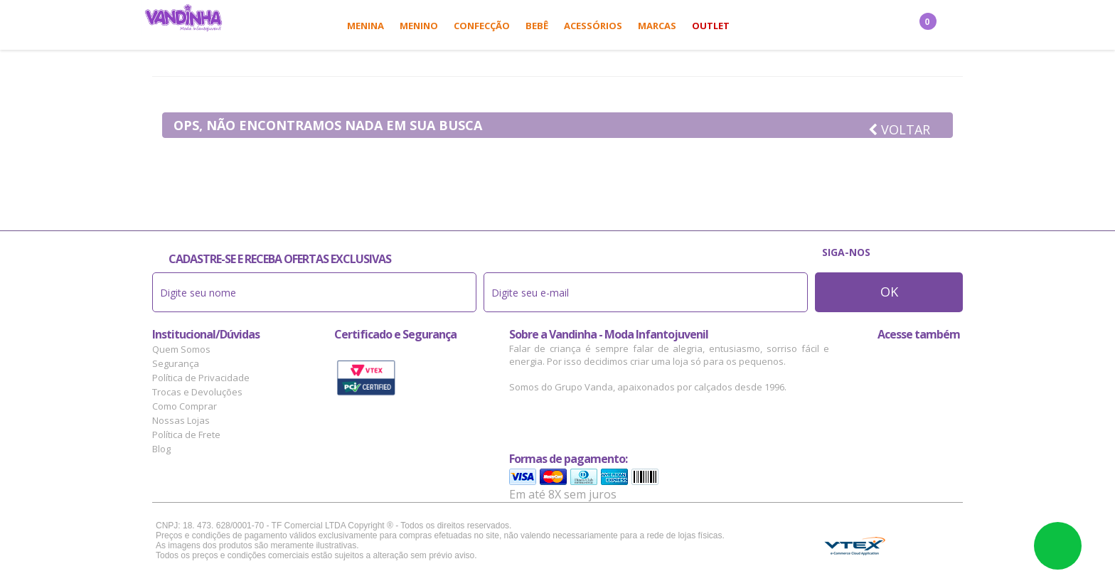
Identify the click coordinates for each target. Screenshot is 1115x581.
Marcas (657, 25)
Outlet (711, 25)
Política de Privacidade (201, 377)
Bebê (537, 25)
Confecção (482, 25)
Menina (365, 25)
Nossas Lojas (181, 420)
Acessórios (593, 25)
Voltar (899, 129)
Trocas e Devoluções (197, 391)
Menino (419, 25)
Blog (161, 448)
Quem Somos (181, 349)
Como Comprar (184, 406)
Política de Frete (186, 434)
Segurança (175, 363)
